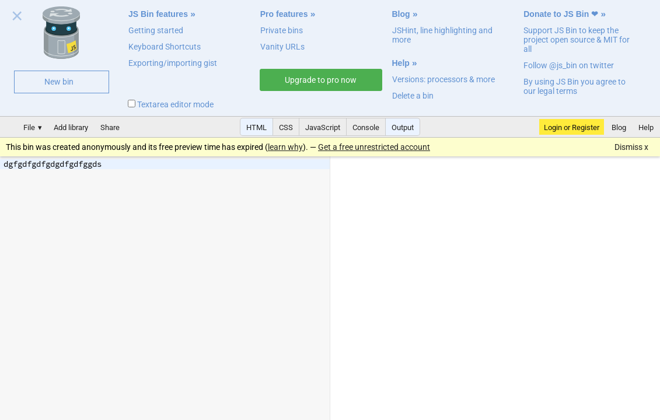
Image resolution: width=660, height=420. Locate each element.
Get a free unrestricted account (374, 147)
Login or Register (571, 127)
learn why (285, 147)
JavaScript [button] (322, 127)
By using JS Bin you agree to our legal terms (574, 86)
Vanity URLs (282, 46)
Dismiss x (631, 147)
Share (110, 127)
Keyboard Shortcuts (164, 46)
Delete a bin (413, 95)
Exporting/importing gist (172, 63)
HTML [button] (256, 127)
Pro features (284, 14)
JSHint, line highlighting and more (442, 35)
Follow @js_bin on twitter (568, 65)
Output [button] (403, 127)
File (29, 127)
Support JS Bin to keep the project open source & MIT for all (576, 40)
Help (401, 63)
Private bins (281, 30)
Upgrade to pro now (321, 80)
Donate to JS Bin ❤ (560, 14)
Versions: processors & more (443, 79)
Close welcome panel (17, 18)
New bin (59, 81)
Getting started (155, 30)
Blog (401, 14)
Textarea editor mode (171, 104)
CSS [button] (286, 127)
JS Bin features (158, 14)
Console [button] (365, 127)
